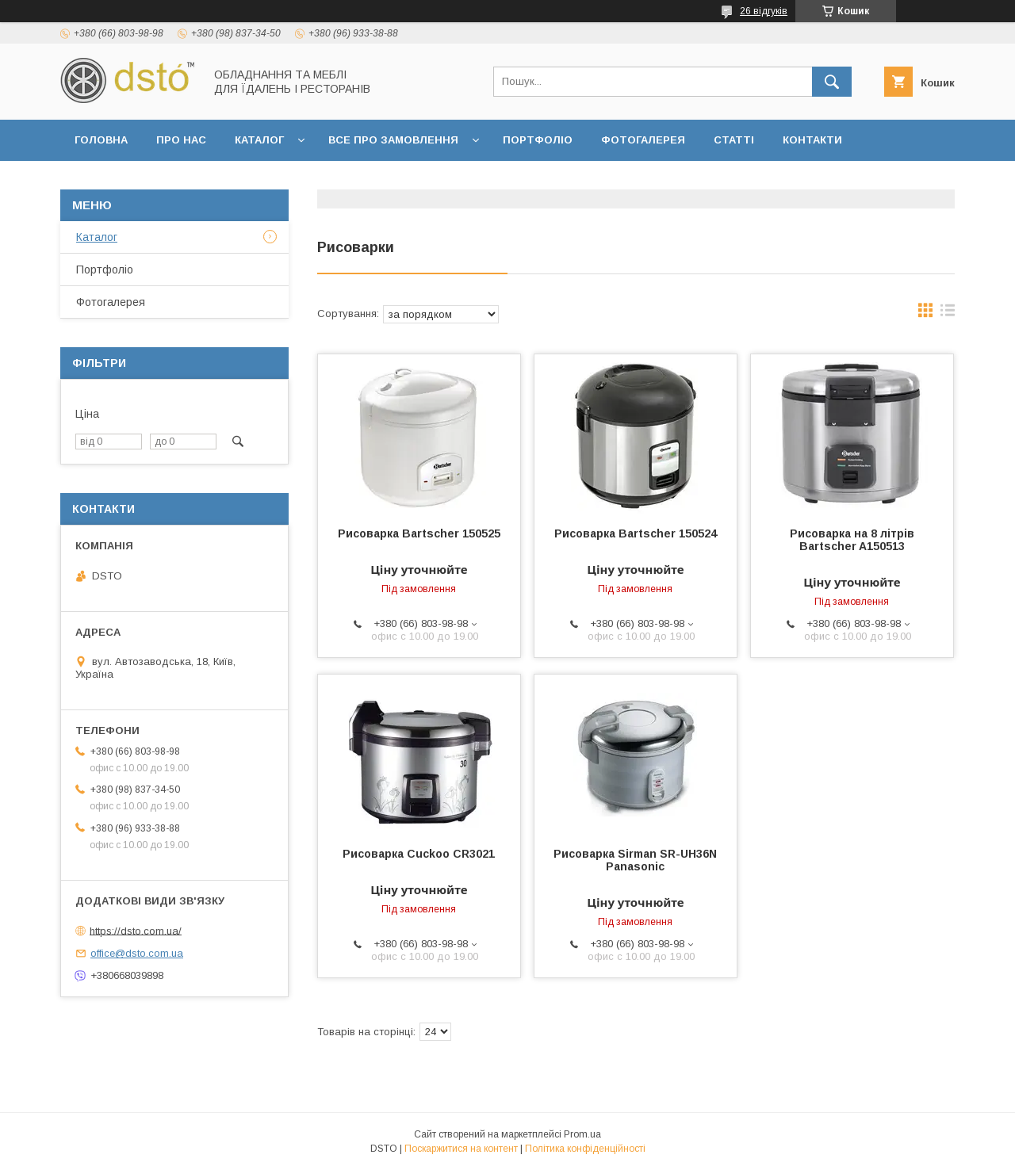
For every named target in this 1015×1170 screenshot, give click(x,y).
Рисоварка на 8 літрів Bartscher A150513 (852, 539)
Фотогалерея (643, 140)
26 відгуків (763, 11)
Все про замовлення (393, 140)
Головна (101, 140)
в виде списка (947, 314)
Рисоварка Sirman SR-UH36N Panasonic (635, 860)
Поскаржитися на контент (461, 1148)
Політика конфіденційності (585, 1148)
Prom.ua (582, 1134)
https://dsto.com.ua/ (136, 930)
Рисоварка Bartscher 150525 (419, 533)
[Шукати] (832, 82)
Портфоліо (538, 140)
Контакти (812, 140)
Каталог (259, 140)
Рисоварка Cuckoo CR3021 (419, 853)
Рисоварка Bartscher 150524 (635, 533)
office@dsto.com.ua (136, 953)
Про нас (181, 140)
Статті (734, 140)
